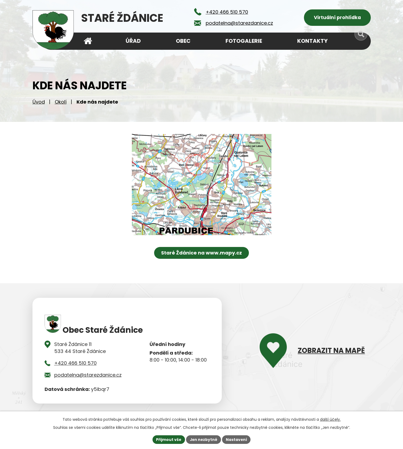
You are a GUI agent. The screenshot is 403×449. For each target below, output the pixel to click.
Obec (183, 41)
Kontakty (312, 41)
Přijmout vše (168, 439)
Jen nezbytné (204, 439)
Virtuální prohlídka (337, 17)
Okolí (61, 102)
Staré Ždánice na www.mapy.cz (201, 253)
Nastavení (237, 439)
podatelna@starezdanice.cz (88, 375)
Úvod (38, 102)
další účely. (330, 419)
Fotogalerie (244, 41)
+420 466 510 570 (75, 363)
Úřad (133, 41)
